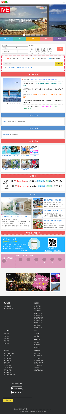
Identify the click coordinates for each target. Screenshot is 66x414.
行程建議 (36, 367)
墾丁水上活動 (7, 355)
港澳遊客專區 (55, 58)
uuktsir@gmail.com (30, 411)
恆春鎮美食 (37, 344)
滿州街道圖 (37, 325)
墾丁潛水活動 (7, 358)
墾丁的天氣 (37, 353)
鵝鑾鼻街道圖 (38, 322)
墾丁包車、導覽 (8, 372)
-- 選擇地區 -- (6, 52)
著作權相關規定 (23, 409)
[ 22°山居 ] (6, 181)
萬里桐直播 (28, 67)
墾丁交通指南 (38, 365)
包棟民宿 (6, 343)
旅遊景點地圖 (7, 306)
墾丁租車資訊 (7, 370)
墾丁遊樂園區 (7, 363)
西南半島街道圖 (38, 318)
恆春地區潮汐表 (38, 363)
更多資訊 (23, 250)
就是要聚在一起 (28, 89)
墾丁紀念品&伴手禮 (9, 374)
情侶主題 (6, 341)
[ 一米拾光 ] (6, 186)
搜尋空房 (60, 49)
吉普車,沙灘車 (8, 367)
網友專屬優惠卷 (38, 370)
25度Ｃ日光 (10, 121)
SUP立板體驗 (20, 67)
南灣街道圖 (37, 311)
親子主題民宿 (27, 100)
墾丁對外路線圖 (8, 308)
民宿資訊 (6, 336)
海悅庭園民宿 (14, 134)
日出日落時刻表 (38, 360)
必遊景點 (36, 333)
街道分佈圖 (37, 306)
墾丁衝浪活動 (7, 360)
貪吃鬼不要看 (27, 95)
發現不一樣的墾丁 (29, 83)
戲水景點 (36, 336)
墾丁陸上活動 (7, 365)
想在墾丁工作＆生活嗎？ (31, 106)
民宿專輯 (26, 79)
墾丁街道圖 (37, 308)
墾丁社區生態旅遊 (9, 353)
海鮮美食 (36, 347)
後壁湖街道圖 (38, 320)
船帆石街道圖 (38, 313)
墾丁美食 (36, 342)
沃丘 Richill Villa (20, 121)
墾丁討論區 (26, 58)
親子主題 (6, 338)
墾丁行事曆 (12, 67)
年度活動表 (37, 358)
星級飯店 (6, 333)
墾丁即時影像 (14, 58)
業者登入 (7, 400)
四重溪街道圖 (38, 327)
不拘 (17, 48)
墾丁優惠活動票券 (40, 58)
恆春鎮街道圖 (38, 315)
